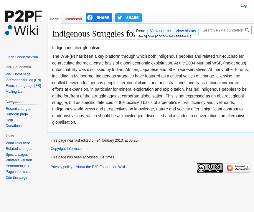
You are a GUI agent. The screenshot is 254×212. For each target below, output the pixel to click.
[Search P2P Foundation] (226, 30)
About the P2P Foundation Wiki (100, 167)
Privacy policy (61, 167)
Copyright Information (68, 149)
